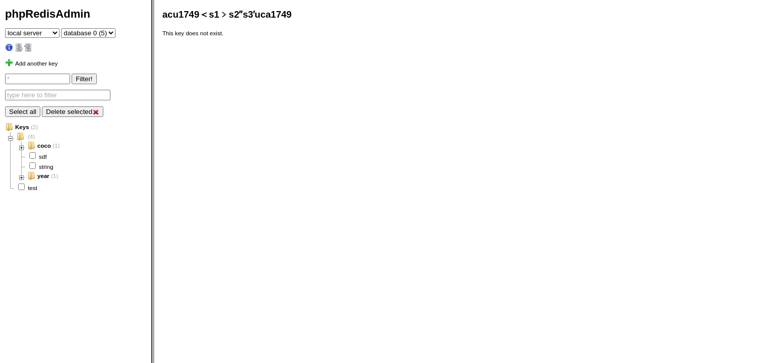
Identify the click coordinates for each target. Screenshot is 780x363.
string (46, 166)
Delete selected (72, 111)
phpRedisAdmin (47, 14)
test (32, 188)
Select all (22, 111)
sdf (42, 156)
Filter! (84, 79)
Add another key (36, 63)
